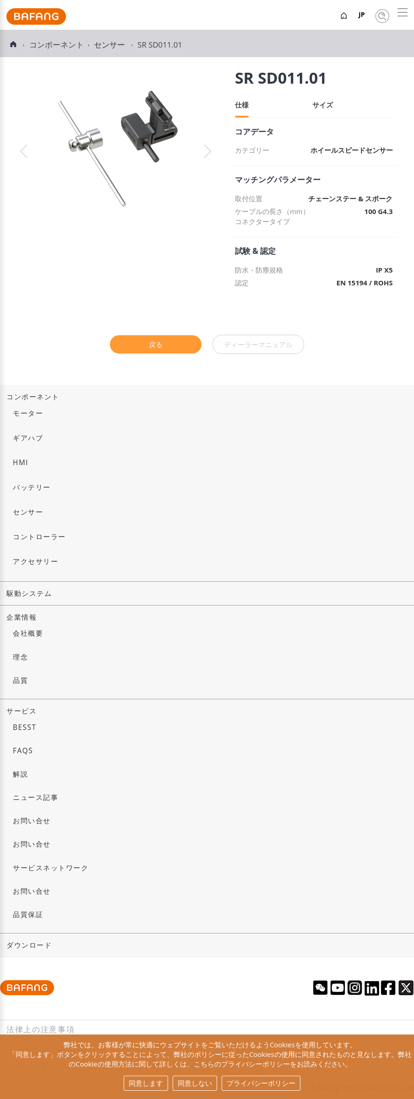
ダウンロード (29, 945)
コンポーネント (33, 397)
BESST (25, 727)
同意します (146, 1083)
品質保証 (28, 914)
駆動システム (29, 593)
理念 (20, 657)
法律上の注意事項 (40, 1029)
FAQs (23, 751)
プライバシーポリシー (261, 1083)
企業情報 (21, 617)
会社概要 (28, 633)
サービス (21, 711)
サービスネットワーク (50, 868)
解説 (20, 774)
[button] (208, 151)
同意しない (195, 1083)
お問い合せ (32, 821)
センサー (110, 44)
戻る (156, 344)
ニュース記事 (35, 797)
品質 (20, 680)
